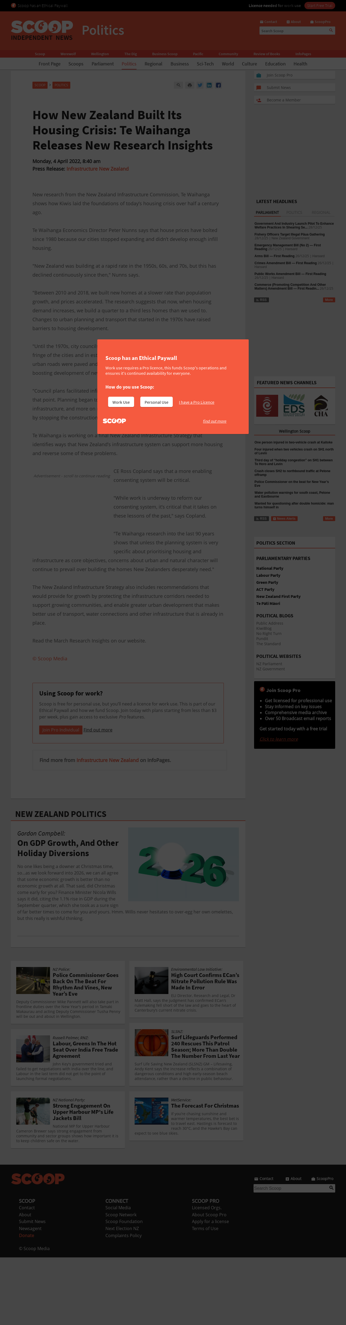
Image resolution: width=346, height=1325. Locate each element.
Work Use (121, 402)
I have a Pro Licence (196, 402)
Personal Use (156, 402)
